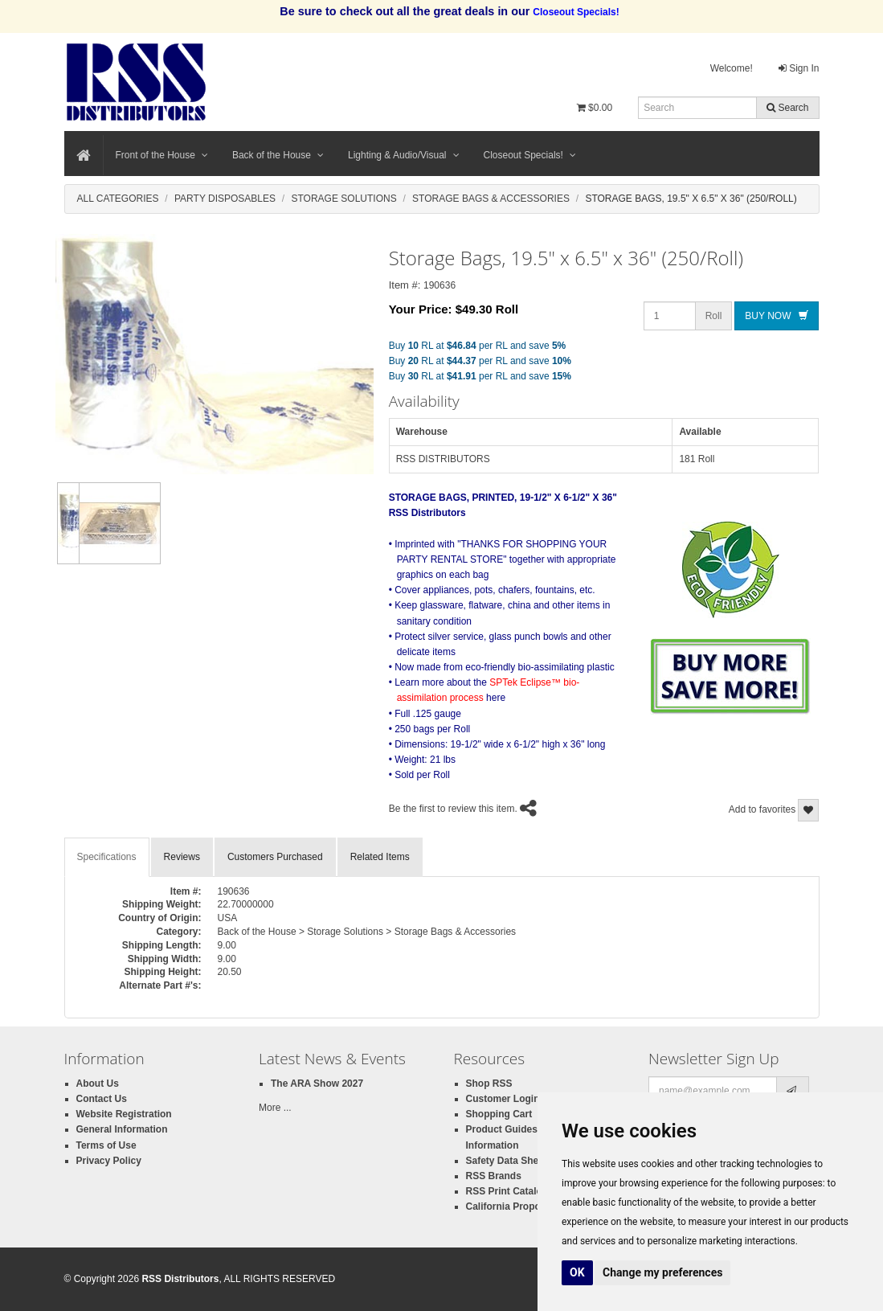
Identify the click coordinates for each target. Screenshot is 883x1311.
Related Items (380, 856)
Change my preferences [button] (662, 1272)
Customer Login (503, 1098)
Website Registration (124, 1114)
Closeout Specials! (530, 155)
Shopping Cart (499, 1114)
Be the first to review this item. (453, 808)
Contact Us (101, 1098)
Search (787, 107)
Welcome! (731, 68)
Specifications (107, 856)
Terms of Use (106, 1145)
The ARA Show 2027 (317, 1083)
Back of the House (278, 155)
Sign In (799, 68)
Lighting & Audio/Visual (404, 155)
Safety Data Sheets (509, 1160)
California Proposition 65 (523, 1206)
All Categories (118, 198)
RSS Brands (493, 1176)
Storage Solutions (344, 198)
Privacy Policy (108, 1160)
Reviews (182, 856)
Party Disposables (225, 198)
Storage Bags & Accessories (491, 198)
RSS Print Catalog (507, 1191)
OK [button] (577, 1272)
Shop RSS (489, 1083)
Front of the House (162, 155)
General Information (122, 1129)
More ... (275, 1107)
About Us (97, 1083)
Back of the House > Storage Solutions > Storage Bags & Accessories (367, 931)
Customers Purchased (275, 856)
